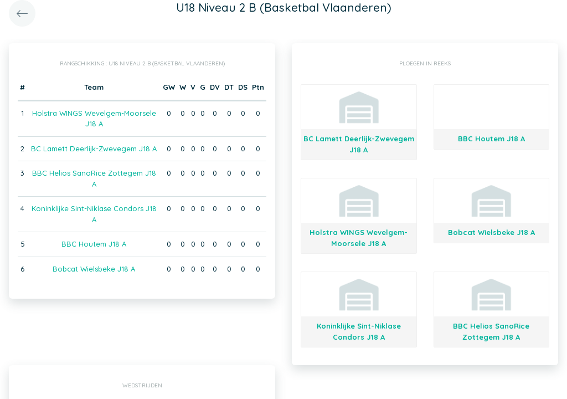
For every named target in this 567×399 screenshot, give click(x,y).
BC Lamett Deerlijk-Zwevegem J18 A (94, 148)
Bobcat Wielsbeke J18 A (94, 268)
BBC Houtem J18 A (93, 243)
